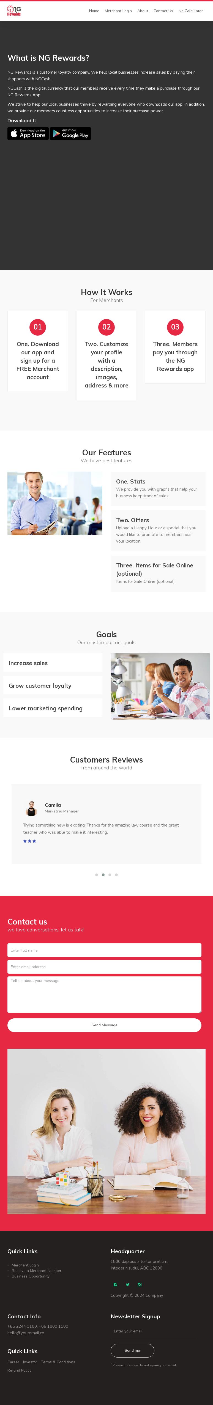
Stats (130, 481)
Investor (30, 1362)
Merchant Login (118, 11)
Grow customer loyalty (40, 685)
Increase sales (28, 662)
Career (13, 1362)
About (142, 11)
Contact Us (163, 11)
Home (94, 11)
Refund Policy (19, 1370)
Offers (132, 520)
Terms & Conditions (58, 1362)
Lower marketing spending (46, 708)
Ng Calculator (191, 11)
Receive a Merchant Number (36, 1270)
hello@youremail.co (25, 1333)
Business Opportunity (31, 1276)
